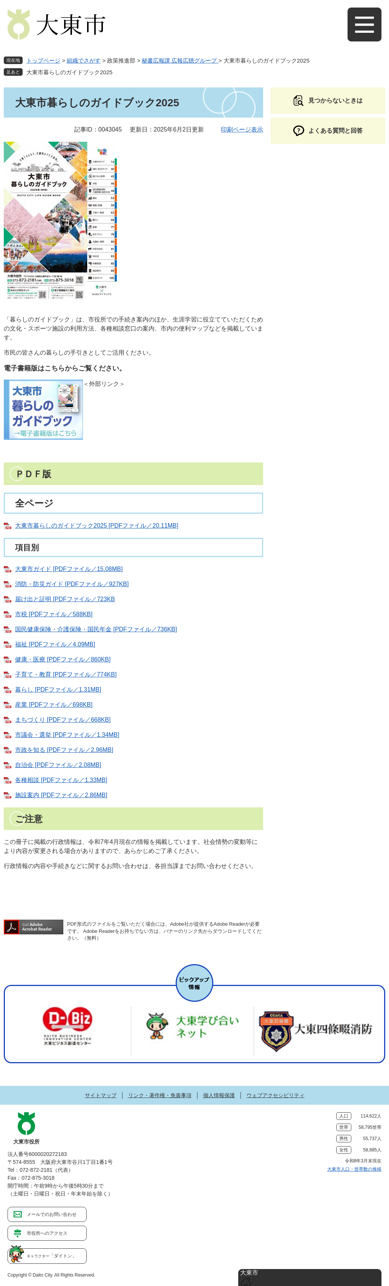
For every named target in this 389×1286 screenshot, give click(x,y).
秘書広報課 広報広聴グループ (180, 60)
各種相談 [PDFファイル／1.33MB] (61, 780)
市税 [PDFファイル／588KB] (53, 614)
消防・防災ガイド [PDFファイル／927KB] (72, 584)
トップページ (43, 60)
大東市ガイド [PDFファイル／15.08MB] (69, 569)
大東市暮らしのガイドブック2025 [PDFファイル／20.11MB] (96, 525)
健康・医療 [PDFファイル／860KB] (62, 659)
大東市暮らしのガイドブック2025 (69, 72)
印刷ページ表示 (242, 129)
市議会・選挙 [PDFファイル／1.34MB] (67, 735)
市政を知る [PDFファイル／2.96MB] (64, 750)
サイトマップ (100, 1095)
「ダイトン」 (52, 1255)
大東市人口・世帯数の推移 (354, 1169)
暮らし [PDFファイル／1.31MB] (58, 689)
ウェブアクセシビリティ (276, 1095)
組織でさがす (84, 60)
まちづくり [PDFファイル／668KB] (62, 719)
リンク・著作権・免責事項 (159, 1095)
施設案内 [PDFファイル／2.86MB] (61, 795)
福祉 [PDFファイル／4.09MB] (55, 644)
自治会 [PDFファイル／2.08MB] (58, 765)
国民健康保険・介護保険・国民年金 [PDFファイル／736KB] (96, 629)
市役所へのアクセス (47, 1233)
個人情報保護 (219, 1095)
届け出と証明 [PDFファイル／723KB (65, 599)
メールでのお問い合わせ (52, 1214)
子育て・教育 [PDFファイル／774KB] (65, 674)
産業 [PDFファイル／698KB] (53, 704)
